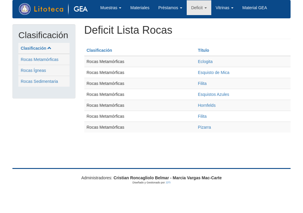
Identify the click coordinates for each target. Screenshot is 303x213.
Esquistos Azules (213, 94)
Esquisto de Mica (214, 72)
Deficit (199, 7)
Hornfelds (207, 105)
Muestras (110, 7)
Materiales (139, 7)
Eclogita (205, 61)
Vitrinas (224, 7)
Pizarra (204, 127)
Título (203, 50)
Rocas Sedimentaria (39, 81)
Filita (202, 83)
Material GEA (254, 7)
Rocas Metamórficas (40, 59)
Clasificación (36, 48)
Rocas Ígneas (33, 70)
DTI (168, 182)
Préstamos (170, 7)
